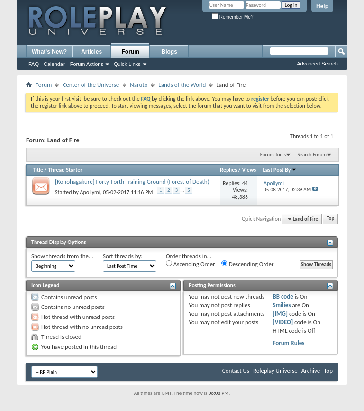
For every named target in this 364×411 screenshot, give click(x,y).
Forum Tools (273, 154)
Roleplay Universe (275, 370)
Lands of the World (182, 84)
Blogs (169, 51)
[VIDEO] (283, 322)
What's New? (49, 51)
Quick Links (127, 64)
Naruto (138, 84)
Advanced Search (317, 63)
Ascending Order (190, 264)
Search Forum (312, 154)
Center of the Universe (91, 84)
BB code (283, 296)
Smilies (282, 304)
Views (249, 170)
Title (38, 170)
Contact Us (235, 370)
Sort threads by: (123, 256)
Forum (130, 51)
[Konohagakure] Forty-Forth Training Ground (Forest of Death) (132, 181)
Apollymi (90, 192)
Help (322, 6)
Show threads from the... (62, 256)
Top (330, 219)
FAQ (33, 64)
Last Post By (280, 170)
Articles (91, 51)
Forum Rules (288, 342)
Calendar (54, 64)
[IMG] (280, 313)
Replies (228, 170)
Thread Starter (65, 170)
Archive (310, 370)
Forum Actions (86, 64)
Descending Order (247, 264)
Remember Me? (232, 16)
